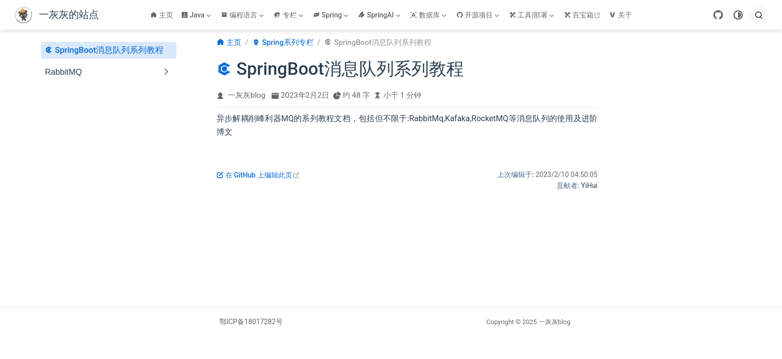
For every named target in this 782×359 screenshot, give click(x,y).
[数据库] (429, 15)
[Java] (197, 15)
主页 (161, 15)
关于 (620, 15)
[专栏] (289, 15)
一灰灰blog (246, 95)
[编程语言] (243, 15)
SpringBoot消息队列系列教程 (104, 50)
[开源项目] (478, 15)
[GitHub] (718, 15)
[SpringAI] (380, 15)
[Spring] (331, 15)
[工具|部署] (532, 15)
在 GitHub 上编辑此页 (258, 175)
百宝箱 (583, 15)
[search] (759, 15)
